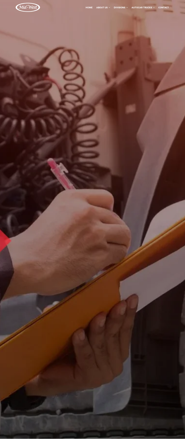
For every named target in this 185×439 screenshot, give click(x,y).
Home (89, 7)
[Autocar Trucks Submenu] (153, 7)
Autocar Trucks (142, 7)
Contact (163, 7)
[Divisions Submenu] (127, 7)
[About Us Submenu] (109, 7)
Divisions (119, 7)
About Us (102, 7)
